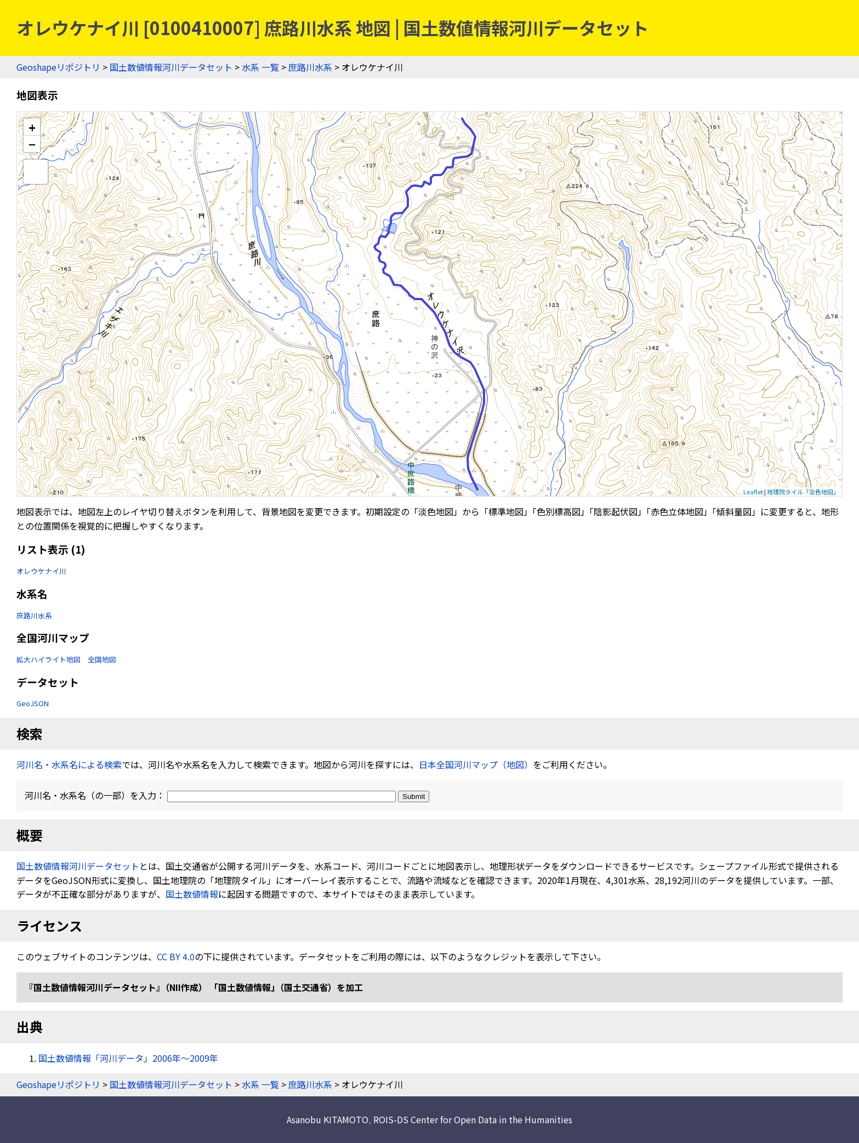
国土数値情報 (192, 893)
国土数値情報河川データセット (171, 67)
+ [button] (32, 127)
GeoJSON (32, 703)
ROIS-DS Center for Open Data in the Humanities (472, 1119)
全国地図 (102, 659)
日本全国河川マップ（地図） (476, 764)
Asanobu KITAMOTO (327, 1119)
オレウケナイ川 (41, 571)
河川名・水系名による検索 (69, 764)
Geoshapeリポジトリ (58, 67)
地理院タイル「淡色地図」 (803, 491)
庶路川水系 (310, 67)
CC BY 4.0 (176, 956)
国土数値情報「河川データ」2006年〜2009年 (128, 1058)
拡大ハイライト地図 (48, 659)
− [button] (32, 144)
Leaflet (753, 491)
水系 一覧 (260, 67)
